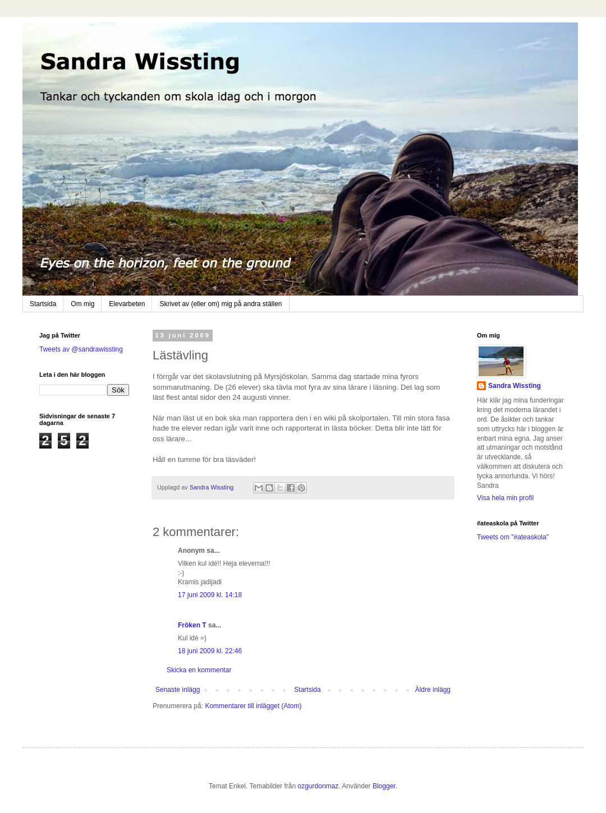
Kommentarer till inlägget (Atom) (253, 706)
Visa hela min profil (505, 498)
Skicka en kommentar (199, 670)
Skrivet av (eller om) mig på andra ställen (220, 304)
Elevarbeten (127, 304)
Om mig (82, 304)
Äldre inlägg (433, 690)
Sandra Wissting (514, 386)
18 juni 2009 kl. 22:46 (210, 651)
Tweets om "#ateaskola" (513, 537)
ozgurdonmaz (318, 786)
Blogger (384, 786)
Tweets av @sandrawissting (81, 349)
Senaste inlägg (177, 690)
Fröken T (192, 625)
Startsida (43, 304)
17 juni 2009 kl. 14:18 (210, 595)
